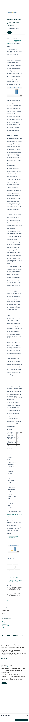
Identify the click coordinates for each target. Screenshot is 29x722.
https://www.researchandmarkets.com (8, 614)
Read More (4, 658)
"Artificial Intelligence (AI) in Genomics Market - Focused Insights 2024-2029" (14, 42)
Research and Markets (11, 29)
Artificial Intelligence (10, 568)
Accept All (17, 720)
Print (2, 621)
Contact (8, 600)
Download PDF (4, 622)
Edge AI (9, 570)
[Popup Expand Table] (21, 432)
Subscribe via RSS (5, 624)
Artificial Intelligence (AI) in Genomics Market (13, 555)
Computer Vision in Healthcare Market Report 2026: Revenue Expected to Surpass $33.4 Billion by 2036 (13, 670)
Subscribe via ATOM (5, 625)
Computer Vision (17, 568)
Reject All (24, 720)
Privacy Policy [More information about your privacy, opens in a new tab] (10, 718)
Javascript (3, 627)
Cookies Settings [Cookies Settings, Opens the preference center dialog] (3, 720)
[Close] (27, 716)
